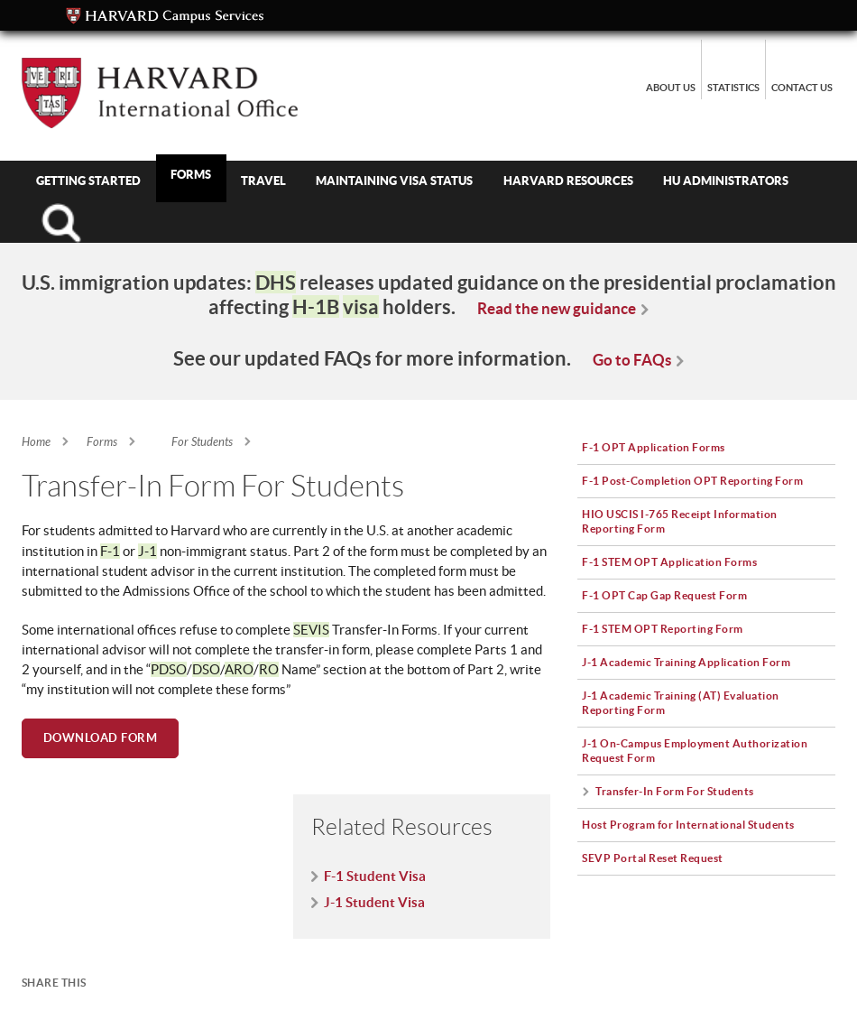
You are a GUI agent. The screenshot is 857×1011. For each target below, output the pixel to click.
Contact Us (802, 87)
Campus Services (165, 16)
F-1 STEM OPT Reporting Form (662, 628)
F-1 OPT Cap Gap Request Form (664, 595)
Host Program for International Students (688, 824)
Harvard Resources (568, 180)
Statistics (733, 87)
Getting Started (88, 180)
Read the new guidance (556, 308)
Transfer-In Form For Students (674, 790)
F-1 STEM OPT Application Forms (669, 561)
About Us (671, 87)
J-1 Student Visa (374, 902)
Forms (190, 174)
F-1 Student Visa (375, 876)
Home (36, 442)
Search (61, 223)
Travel (263, 180)
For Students (202, 442)
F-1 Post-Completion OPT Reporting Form (692, 480)
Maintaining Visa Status (394, 180)
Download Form (100, 738)
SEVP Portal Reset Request (652, 857)
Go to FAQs (632, 359)
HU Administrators (725, 180)
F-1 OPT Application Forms (653, 447)
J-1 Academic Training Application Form (686, 661)
